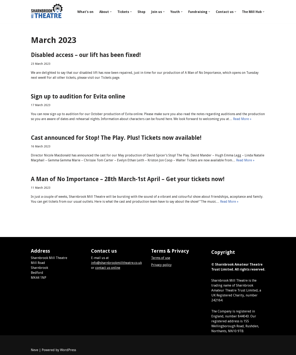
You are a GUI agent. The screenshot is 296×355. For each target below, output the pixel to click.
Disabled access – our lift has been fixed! (86, 55)
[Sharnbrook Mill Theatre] (47, 12)
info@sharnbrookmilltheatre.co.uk (116, 263)
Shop (141, 12)
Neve (34, 350)
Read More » (242, 119)
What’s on (85, 12)
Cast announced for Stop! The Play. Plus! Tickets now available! (116, 137)
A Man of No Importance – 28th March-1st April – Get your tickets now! (127, 179)
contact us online (107, 268)
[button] (110, 12)
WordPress (68, 350)
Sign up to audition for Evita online (78, 96)
